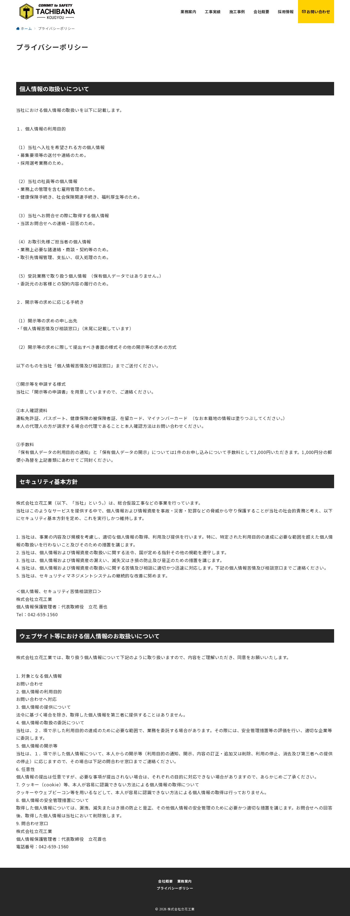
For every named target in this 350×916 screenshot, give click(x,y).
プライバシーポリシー (175, 888)
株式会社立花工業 (181, 909)
